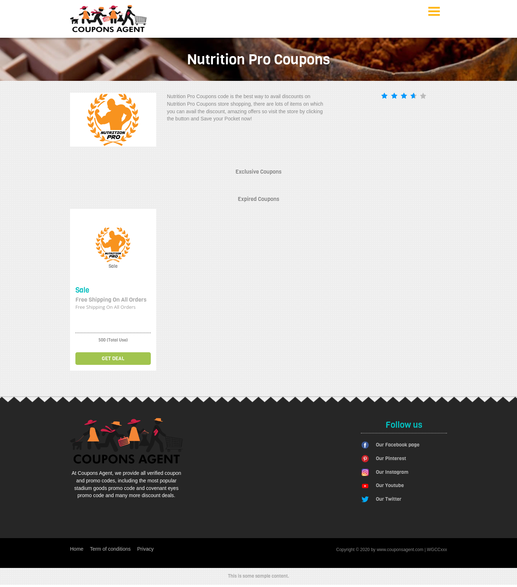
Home (76, 549)
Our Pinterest (391, 458)
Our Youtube (390, 485)
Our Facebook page (397, 444)
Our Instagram (392, 472)
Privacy (145, 549)
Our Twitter (388, 499)
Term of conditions (110, 549)
